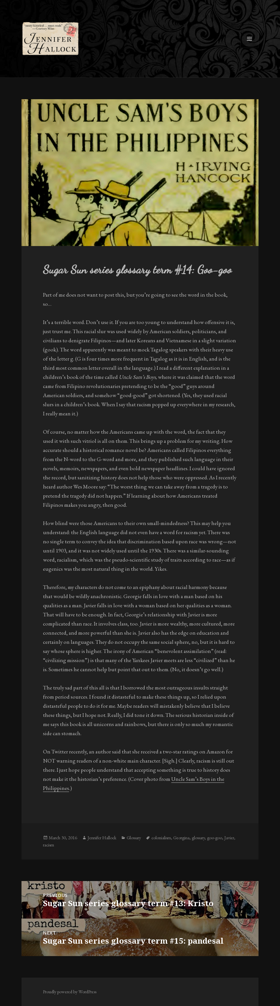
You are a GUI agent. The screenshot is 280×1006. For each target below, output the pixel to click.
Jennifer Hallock (102, 838)
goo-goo (214, 838)
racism (48, 845)
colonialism (161, 838)
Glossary (134, 838)
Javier (229, 838)
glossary (198, 838)
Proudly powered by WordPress (69, 992)
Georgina (181, 838)
